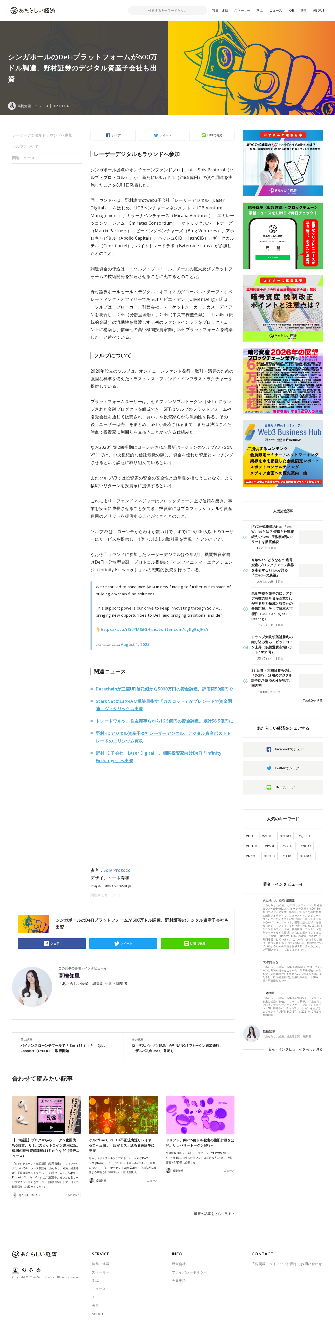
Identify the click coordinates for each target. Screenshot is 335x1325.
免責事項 (179, 1280)
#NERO (285, 836)
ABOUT (318, 10)
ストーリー (242, 10)
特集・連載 (220, 10)
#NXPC (251, 856)
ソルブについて (25, 146)
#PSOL (270, 846)
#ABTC (267, 836)
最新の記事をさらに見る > (214, 1213)
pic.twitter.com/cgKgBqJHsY (179, 629)
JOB (291, 10)
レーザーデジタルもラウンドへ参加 (42, 135)
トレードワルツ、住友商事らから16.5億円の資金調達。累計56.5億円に (164, 721)
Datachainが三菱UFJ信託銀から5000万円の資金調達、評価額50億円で (164, 689)
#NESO (306, 846)
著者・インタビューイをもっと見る (295, 1049)
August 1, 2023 (135, 644)
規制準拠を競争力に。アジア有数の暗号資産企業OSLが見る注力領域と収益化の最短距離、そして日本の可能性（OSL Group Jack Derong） (272, 606)
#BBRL (287, 856)
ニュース (275, 10)
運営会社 (179, 1263)
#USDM (251, 846)
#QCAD (304, 836)
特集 (273, 548)
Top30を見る (313, 700)
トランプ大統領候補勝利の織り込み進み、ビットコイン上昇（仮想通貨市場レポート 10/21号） (272, 645)
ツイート (166, 135)
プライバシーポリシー (189, 1272)
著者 (304, 10)
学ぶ (260, 10)
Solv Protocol (117, 870)
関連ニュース (23, 157)
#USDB (269, 856)
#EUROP (306, 856)
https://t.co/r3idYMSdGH (125, 629)
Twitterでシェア (287, 768)
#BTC (250, 836)
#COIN (288, 846)
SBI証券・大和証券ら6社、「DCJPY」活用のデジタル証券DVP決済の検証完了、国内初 (272, 678)
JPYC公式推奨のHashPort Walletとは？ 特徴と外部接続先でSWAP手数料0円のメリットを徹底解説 (272, 534)
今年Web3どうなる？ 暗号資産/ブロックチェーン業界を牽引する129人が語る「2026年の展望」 (272, 568)
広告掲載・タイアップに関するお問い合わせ (287, 1263)
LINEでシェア (285, 787)
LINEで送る (215, 135)
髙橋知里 (69, 975)
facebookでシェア (289, 749)
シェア (116, 135)
